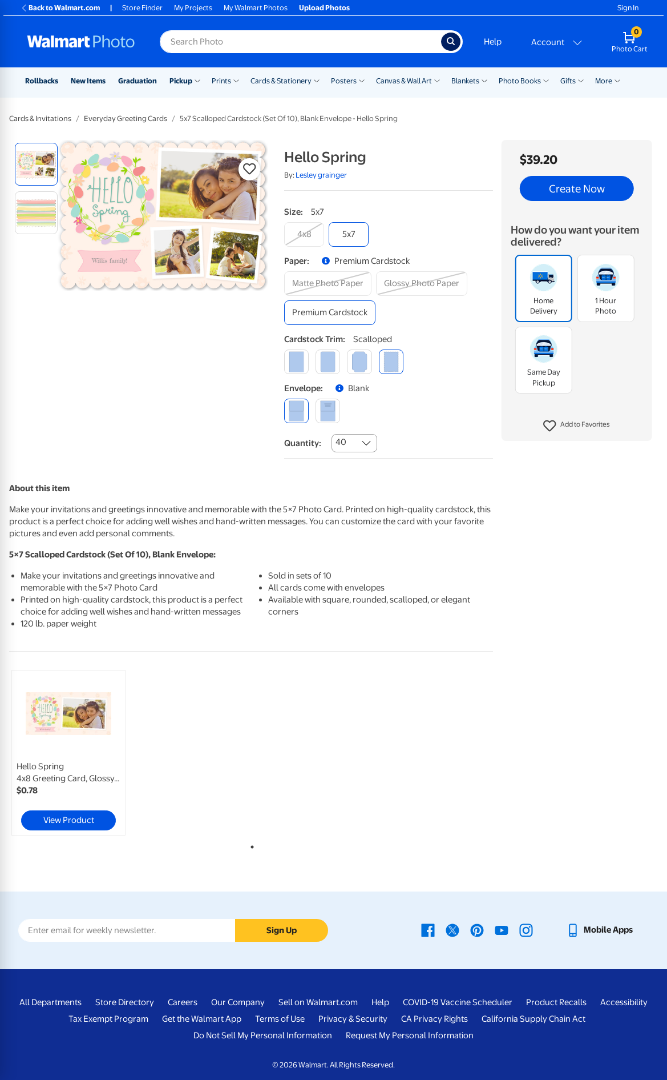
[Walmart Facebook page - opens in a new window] (428, 930)
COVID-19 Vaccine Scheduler (457, 1002)
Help (493, 42)
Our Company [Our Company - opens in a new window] (238, 1002)
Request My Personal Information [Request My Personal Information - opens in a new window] (410, 1035)
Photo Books (520, 81)
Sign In (627, 7)
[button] (576, 426)
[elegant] (359, 362)
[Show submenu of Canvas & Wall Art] (437, 80)
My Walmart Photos (256, 7)
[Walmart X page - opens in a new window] (452, 930)
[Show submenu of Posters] (361, 80)
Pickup (180, 81)
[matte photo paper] (327, 283)
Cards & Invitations (40, 118)
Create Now (577, 188)
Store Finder (142, 7)
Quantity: (302, 443)
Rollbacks (41, 81)
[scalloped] (391, 362)
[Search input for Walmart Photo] (300, 41)
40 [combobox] (340, 442)
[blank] (296, 411)
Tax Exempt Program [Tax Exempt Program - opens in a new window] (108, 1019)
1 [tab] (250, 844)
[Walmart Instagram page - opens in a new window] (526, 930)
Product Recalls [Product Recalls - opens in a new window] (556, 1002)
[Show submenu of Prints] (236, 80)
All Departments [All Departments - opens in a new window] (50, 1002)
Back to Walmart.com (60, 7)
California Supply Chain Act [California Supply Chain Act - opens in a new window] (533, 1019)
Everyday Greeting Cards (125, 118)
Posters (344, 81)
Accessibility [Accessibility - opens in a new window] (624, 1002)
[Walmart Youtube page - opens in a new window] (501, 930)
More (603, 81)
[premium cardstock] (329, 312)
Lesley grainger (321, 175)
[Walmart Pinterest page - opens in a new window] (477, 930)
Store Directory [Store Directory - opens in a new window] (124, 1002)
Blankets (465, 81)
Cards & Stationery (281, 81)
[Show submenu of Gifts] (580, 80)
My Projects (193, 7)
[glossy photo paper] (421, 283)
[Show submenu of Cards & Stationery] (316, 80)
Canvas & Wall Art (404, 81)
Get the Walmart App (201, 1019)
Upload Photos (324, 7)
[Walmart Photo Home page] (81, 42)
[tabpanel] (90, 753)
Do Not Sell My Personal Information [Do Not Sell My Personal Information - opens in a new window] (262, 1035)
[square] (296, 362)
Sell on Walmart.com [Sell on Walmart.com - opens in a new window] (318, 1002)
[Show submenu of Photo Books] (546, 80)
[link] (68, 753)
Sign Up (281, 930)
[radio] (36, 164)
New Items (88, 81)
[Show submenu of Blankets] (484, 80)
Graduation (137, 81)
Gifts (568, 81)
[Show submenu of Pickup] (197, 80)
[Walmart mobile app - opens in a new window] (599, 930)
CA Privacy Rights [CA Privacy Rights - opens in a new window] (434, 1019)
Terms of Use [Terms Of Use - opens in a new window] (280, 1019)
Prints (221, 81)
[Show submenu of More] (617, 80)
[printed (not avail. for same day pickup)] (328, 411)
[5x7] (349, 234)
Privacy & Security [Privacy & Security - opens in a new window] (352, 1019)
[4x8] (304, 234)
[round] (328, 362)
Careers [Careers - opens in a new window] (182, 1002)
